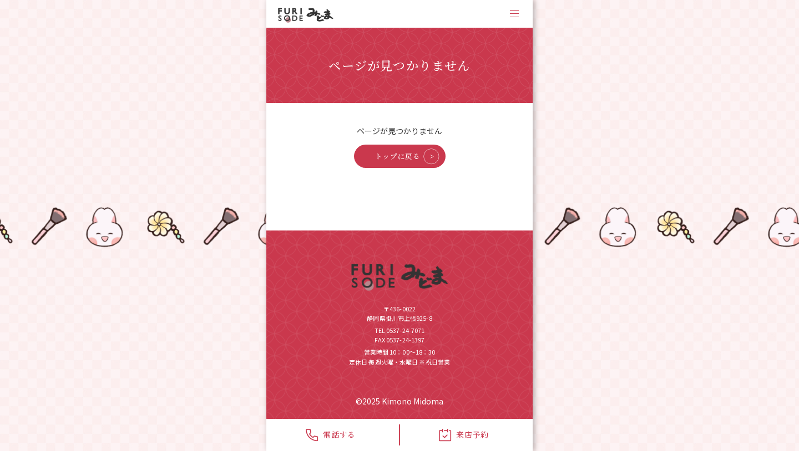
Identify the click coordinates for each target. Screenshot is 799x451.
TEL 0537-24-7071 (400, 330)
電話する (331, 435)
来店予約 (464, 435)
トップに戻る (398, 156)
